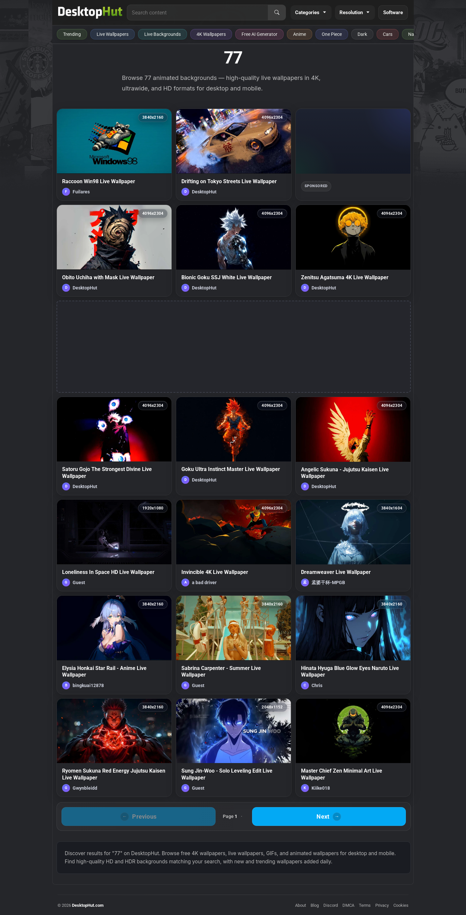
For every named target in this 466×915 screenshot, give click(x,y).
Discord (330, 905)
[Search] (277, 12)
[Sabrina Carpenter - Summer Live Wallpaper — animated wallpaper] (233, 645)
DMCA (348, 905)
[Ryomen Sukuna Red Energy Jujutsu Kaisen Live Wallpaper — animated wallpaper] (114, 748)
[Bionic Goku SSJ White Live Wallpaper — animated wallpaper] (233, 250)
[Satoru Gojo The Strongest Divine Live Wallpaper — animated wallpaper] (114, 446)
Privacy (382, 905)
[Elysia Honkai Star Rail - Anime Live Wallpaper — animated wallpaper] (114, 645)
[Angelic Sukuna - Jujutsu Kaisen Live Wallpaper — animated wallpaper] (353, 446)
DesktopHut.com (88, 905)
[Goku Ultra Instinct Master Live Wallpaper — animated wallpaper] (233, 446)
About (300, 905)
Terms (365, 905)
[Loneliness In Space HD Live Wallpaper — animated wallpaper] (114, 545)
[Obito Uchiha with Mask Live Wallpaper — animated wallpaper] (114, 250)
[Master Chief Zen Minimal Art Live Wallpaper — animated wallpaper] (353, 748)
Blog (315, 905)
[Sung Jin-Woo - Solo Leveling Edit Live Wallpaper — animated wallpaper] (233, 748)
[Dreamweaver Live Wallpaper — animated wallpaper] (353, 545)
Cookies (400, 905)
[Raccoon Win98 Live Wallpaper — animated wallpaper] (114, 154)
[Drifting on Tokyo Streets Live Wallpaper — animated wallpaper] (233, 154)
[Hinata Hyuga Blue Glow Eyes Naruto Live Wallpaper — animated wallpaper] (353, 645)
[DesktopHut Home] (90, 12)
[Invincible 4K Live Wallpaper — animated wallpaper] (233, 545)
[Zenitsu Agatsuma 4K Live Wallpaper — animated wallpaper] (353, 250)
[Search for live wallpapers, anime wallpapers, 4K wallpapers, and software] (197, 12)
